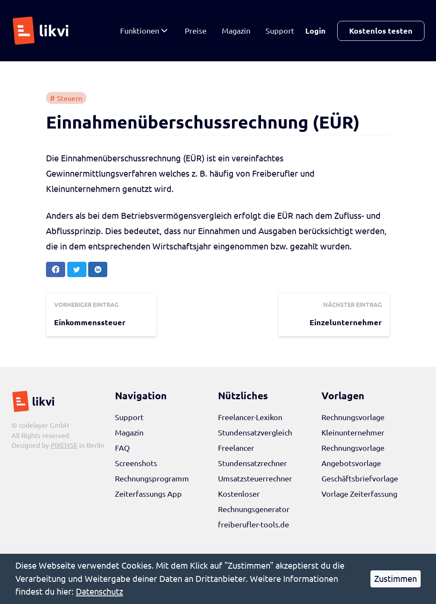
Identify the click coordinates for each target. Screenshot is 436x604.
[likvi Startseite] (42, 30)
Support (280, 30)
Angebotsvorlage (351, 463)
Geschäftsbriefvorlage (359, 478)
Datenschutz (99, 591)
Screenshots (136, 463)
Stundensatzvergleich (255, 432)
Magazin (236, 30)
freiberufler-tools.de (253, 524)
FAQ (122, 448)
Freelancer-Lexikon (250, 417)
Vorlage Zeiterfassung (359, 493)
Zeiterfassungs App (148, 493)
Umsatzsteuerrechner (255, 478)
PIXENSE (64, 445)
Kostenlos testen (381, 30)
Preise (196, 30)
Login (315, 30)
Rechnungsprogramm (152, 478)
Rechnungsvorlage (352, 417)
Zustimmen (395, 579)
